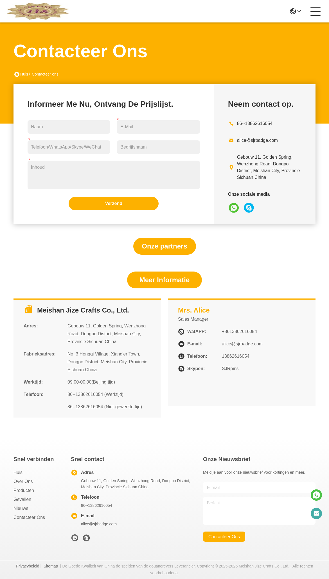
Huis (24, 74)
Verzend (113, 203)
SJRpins (230, 368)
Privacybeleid (27, 566)
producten (23, 490)
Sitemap (51, 566)
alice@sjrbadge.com (257, 140)
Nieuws (20, 508)
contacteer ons (224, 536)
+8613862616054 (239, 331)
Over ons (23, 481)
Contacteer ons (29, 517)
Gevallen (22, 499)
